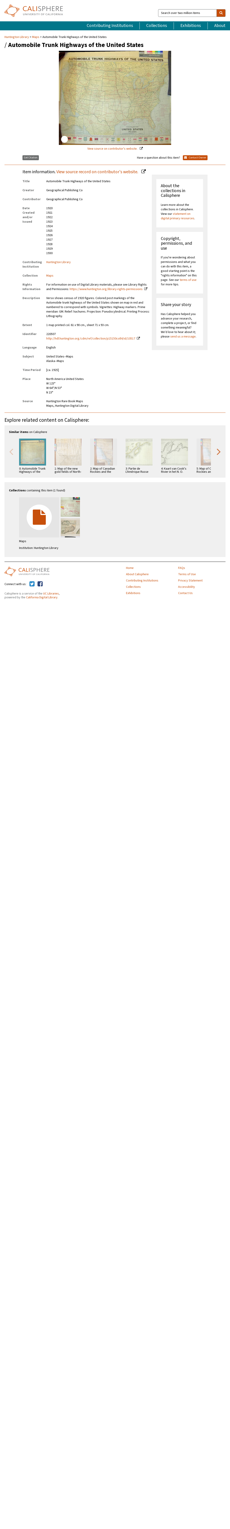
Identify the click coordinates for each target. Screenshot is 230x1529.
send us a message (183, 336)
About (220, 25)
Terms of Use (187, 574)
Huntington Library (17, 37)
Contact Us (185, 593)
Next (219, 451)
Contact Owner (195, 158)
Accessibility (186, 586)
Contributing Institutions (110, 25)
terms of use (188, 280)
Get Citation (31, 158)
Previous (11, 451)
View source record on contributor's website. (97, 172)
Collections (156, 25)
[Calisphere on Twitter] (32, 584)
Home (130, 568)
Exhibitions (190, 25)
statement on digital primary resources (177, 216)
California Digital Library (42, 597)
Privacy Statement (190, 580)
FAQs (181, 568)
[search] (221, 13)
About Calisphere (137, 574)
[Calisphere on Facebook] (40, 584)
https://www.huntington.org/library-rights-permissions (106, 289)
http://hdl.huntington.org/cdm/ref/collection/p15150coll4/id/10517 (90, 338)
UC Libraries (51, 593)
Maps (35, 37)
